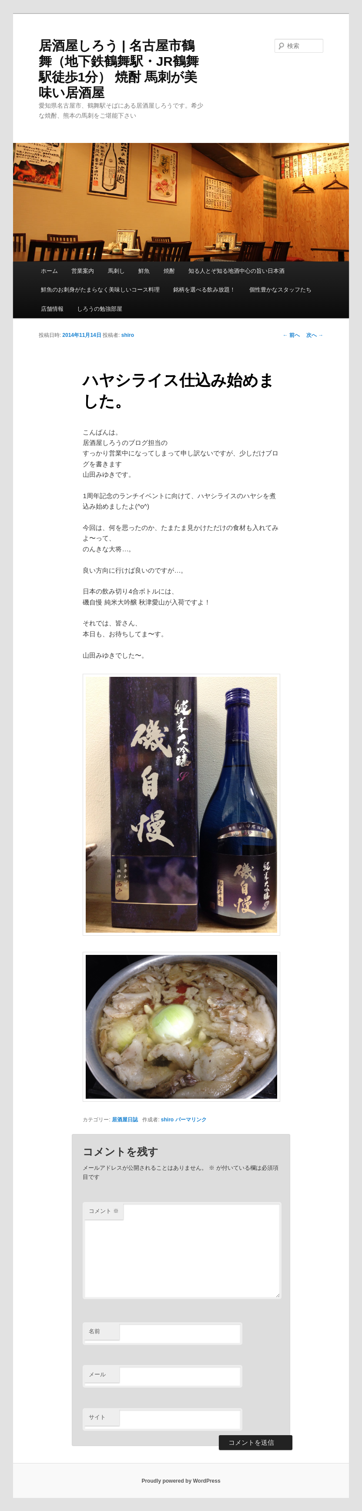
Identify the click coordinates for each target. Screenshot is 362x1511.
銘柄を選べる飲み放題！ (204, 289)
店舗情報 (52, 309)
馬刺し (116, 271)
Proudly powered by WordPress (180, 1481)
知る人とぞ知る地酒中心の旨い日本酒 (236, 271)
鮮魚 (144, 271)
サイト (97, 1417)
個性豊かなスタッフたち (280, 289)
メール (97, 1374)
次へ (314, 335)
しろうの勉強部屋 (99, 309)
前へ (291, 335)
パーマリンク (191, 1120)
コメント (104, 1211)
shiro (127, 335)
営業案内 (82, 271)
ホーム (49, 271)
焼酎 (169, 271)
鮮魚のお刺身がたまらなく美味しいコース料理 (100, 289)
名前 (94, 1331)
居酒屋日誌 (125, 1120)
